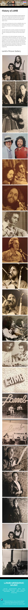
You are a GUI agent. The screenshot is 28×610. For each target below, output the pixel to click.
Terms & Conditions (20, 591)
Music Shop (23, 590)
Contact (13, 591)
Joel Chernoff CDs (13, 588)
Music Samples (7, 591)
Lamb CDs (5, 588)
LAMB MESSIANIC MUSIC (14, 584)
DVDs (23, 588)
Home (18, 590)
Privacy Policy (14, 592)
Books (19, 588)
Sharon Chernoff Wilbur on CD (9, 590)
